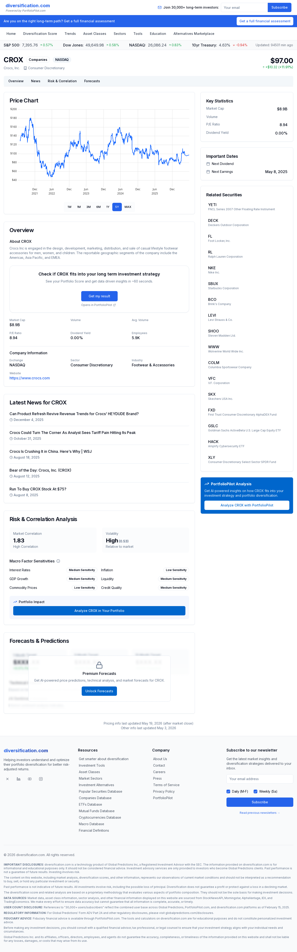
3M (88, 207)
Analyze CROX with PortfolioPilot (247, 505)
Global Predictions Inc (123, 864)
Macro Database (91, 824)
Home (11, 34)
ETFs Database (90, 804)
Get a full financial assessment (265, 21)
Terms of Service (166, 785)
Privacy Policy (164, 791)
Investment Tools (92, 765)
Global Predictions (240, 868)
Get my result (99, 296)
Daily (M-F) (240, 791)
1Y (108, 207)
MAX (128, 207)
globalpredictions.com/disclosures (189, 913)
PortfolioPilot (163, 798)
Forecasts (92, 81)
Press (157, 778)
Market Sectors (90, 778)
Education (158, 34)
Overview (16, 81)
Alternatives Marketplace (194, 34)
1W (69, 207)
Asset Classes (94, 34)
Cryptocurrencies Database (100, 817)
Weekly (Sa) (268, 791)
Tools (137, 34)
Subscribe (279, 7)
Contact (159, 765)
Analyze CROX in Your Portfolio (99, 611)
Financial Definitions (94, 830)
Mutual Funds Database (97, 811)
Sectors (120, 34)
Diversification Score (40, 34)
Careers (159, 772)
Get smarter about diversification (104, 759)
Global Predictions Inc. (19, 937)
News (35, 81)
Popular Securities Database (100, 791)
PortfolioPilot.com (197, 907)
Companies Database (95, 798)
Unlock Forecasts (99, 691)
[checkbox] (228, 791)
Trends (70, 34)
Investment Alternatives (96, 785)
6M (98, 207)
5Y (117, 207)
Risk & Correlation (62, 81)
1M (79, 207)
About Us (160, 759)
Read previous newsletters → (260, 812)
